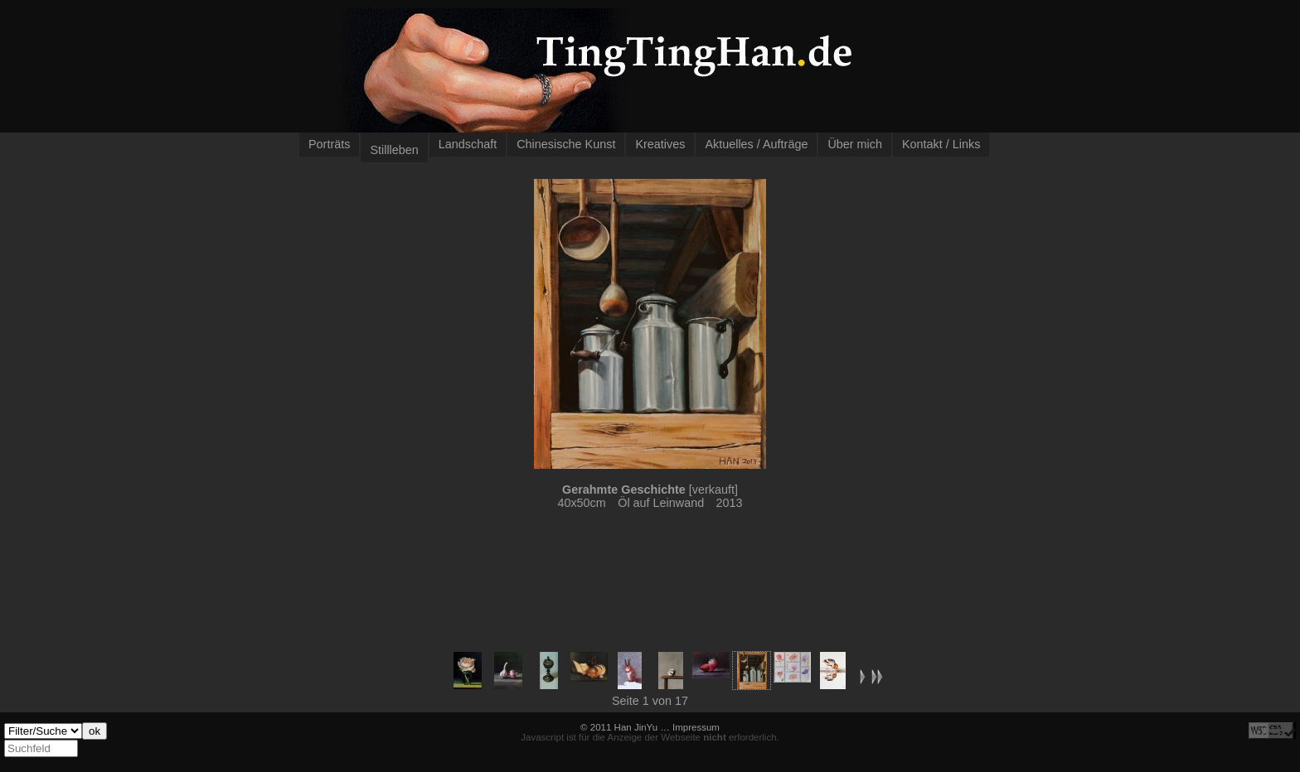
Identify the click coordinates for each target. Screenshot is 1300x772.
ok (94, 731)
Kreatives (660, 144)
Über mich (854, 144)
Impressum (696, 727)
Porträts (329, 144)
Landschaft (468, 144)
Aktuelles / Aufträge (756, 144)
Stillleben (394, 150)
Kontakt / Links (941, 144)
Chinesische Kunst (566, 144)
